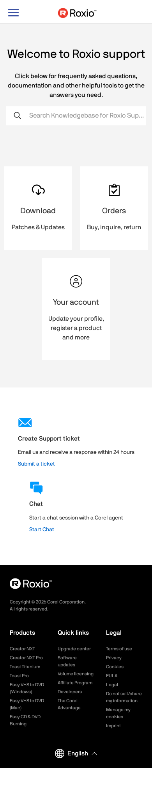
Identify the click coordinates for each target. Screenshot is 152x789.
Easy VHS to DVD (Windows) (27, 688)
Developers (70, 691)
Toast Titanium (25, 666)
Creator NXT (22, 648)
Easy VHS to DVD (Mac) (27, 704)
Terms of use (119, 648)
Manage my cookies (118, 713)
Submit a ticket (36, 464)
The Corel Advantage (69, 704)
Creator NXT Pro (26, 657)
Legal (112, 684)
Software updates (67, 661)
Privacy (114, 657)
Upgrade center (74, 648)
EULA (111, 675)
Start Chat (41, 529)
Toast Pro (19, 675)
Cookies (115, 666)
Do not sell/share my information (124, 697)
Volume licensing (76, 673)
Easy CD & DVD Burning (25, 720)
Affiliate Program (75, 682)
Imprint (113, 725)
